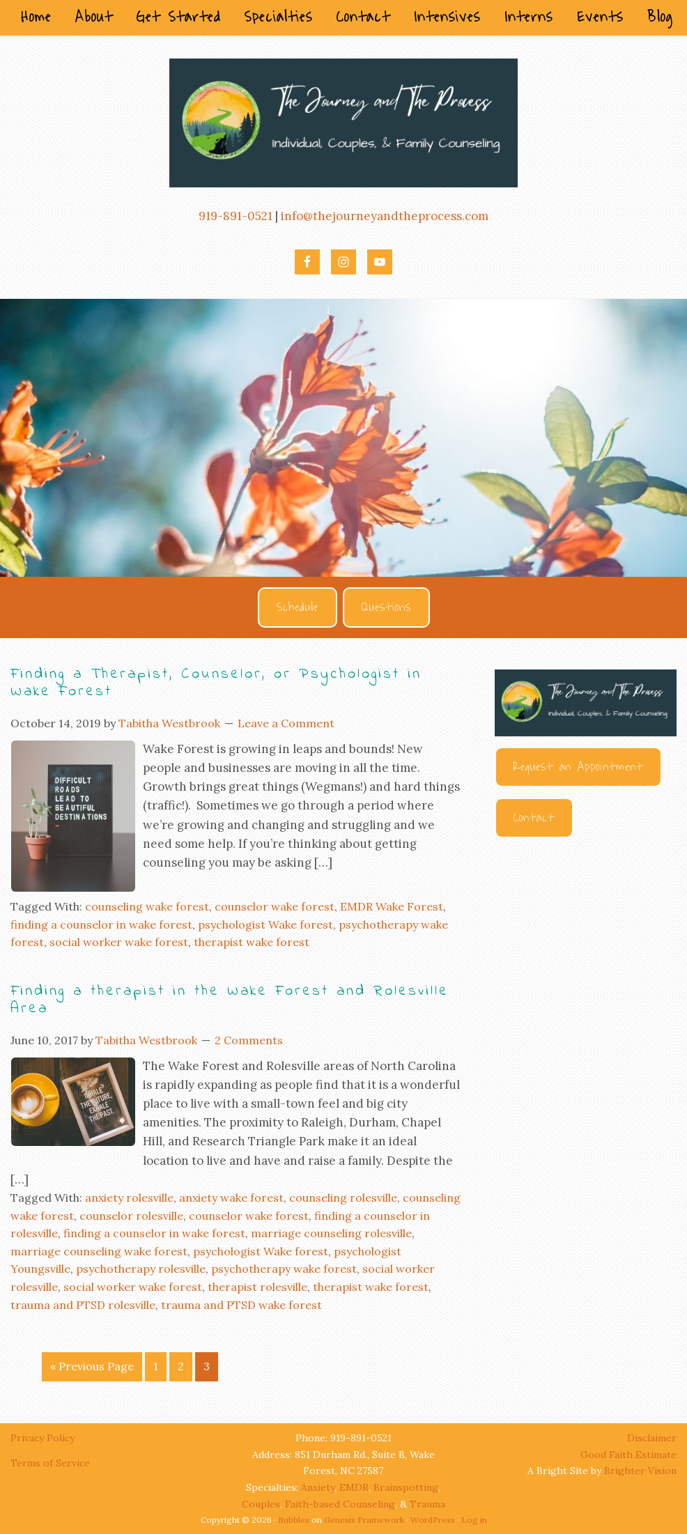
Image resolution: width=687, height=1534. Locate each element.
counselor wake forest (274, 906)
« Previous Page (92, 1366)
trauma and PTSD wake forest (241, 1305)
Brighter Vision (640, 1470)
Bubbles (293, 1519)
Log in (474, 1519)
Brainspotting (405, 1487)
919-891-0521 (235, 216)
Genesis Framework (364, 1519)
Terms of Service (50, 1463)
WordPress (432, 1519)
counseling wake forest (147, 906)
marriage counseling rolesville (331, 1233)
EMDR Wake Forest (391, 906)
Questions (386, 607)
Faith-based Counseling (340, 1504)
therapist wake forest (251, 942)
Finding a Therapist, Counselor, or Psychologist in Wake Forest (216, 683)
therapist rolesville (257, 1287)
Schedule (297, 607)
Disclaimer (652, 1438)
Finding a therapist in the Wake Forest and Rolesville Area (229, 1000)
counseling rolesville (343, 1197)
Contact (534, 817)
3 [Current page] (206, 1366)
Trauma (427, 1504)
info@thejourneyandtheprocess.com (384, 216)
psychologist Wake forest (265, 924)
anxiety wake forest (231, 1197)
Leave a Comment (286, 723)
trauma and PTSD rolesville (82, 1305)
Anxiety (317, 1487)
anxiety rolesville (129, 1197)
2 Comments (249, 1040)
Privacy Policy (43, 1438)
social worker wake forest (118, 942)
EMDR (354, 1487)
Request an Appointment (578, 767)
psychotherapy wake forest (284, 1269)
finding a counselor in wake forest (101, 924)
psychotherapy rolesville (141, 1269)
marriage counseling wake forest (98, 1251)
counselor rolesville (131, 1216)
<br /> (586, 1005)
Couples (261, 1504)
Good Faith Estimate (628, 1454)
